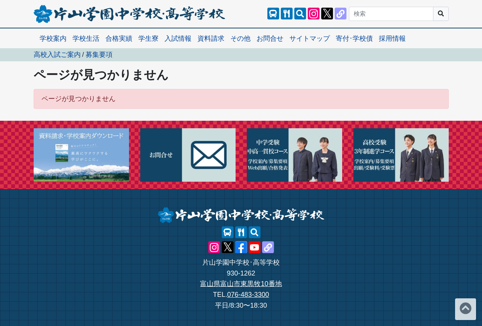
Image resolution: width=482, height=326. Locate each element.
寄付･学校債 (354, 38)
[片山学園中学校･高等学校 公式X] (327, 14)
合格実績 (118, 38)
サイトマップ (309, 38)
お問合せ (270, 38)
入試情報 (178, 38)
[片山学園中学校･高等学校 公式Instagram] (313, 14)
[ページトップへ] (465, 309)
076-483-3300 (248, 294)
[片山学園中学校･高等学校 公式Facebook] (241, 247)
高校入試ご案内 (57, 54)
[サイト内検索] (300, 14)
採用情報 (392, 38)
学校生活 (86, 38)
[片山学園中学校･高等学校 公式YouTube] (254, 247)
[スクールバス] (273, 14)
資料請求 (210, 38)
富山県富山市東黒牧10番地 (241, 283)
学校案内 (53, 38)
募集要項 (99, 54)
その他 (240, 38)
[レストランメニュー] (287, 14)
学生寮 (148, 38)
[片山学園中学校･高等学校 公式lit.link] (340, 14)
